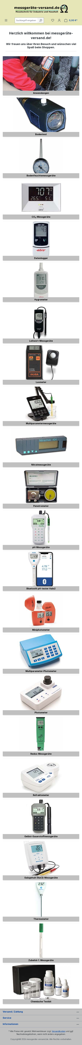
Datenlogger (41, 258)
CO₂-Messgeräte (41, 216)
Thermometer (41, 919)
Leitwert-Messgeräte (41, 340)
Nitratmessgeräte (41, 464)
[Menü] (6, 20)
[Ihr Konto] (59, 20)
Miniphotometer (41, 629)
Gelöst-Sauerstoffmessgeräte (41, 836)
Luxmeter (41, 382)
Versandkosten (58, 1031)
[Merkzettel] (52, 20)
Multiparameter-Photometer (41, 671)
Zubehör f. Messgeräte (41, 960)
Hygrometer (41, 299)
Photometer (41, 712)
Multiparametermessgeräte (41, 423)
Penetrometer (41, 506)
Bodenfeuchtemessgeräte (41, 175)
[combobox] (26, 20)
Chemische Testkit (41, 1001)
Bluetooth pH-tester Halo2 (41, 588)
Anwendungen (41, 93)
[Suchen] (40, 20)
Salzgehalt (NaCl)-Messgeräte (41, 877)
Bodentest (41, 134)
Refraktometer (41, 795)
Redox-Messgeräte (41, 753)
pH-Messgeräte (41, 547)
